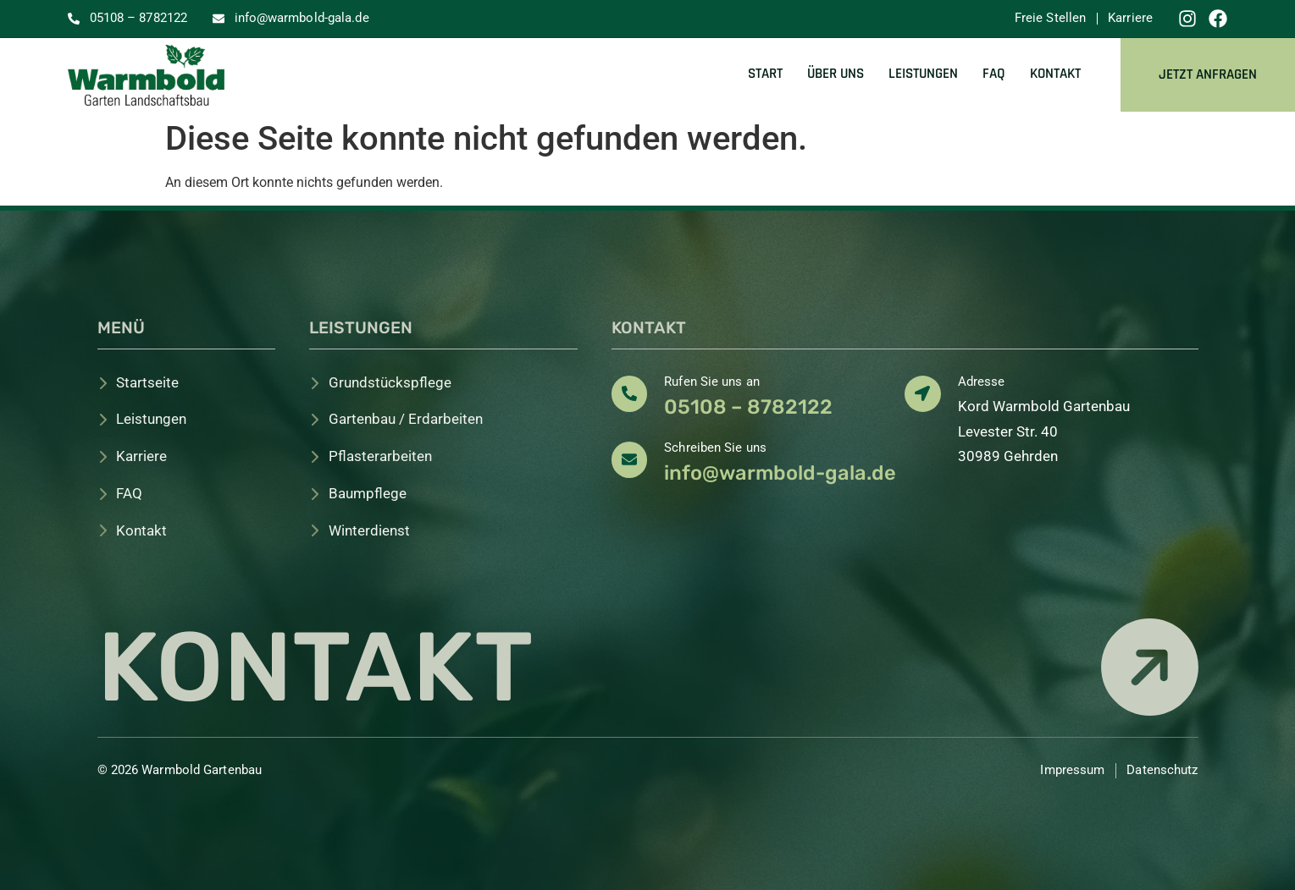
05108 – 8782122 (748, 407)
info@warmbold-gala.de (780, 473)
